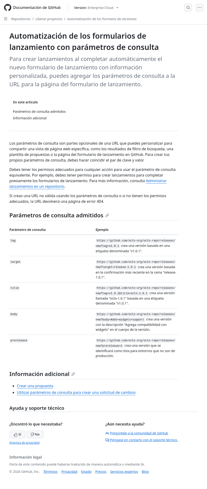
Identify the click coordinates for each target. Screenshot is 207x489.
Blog (145, 471)
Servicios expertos (124, 471)
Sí (17, 434)
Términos (50, 471)
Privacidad (69, 471)
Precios (100, 471)
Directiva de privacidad (24, 443)
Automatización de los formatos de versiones (102, 19)
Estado (86, 471)
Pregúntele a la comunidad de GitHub (136, 433)
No (35, 434)
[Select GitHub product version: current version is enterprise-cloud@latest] (96, 7)
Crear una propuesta (35, 385)
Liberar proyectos (48, 19)
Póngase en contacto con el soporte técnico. (141, 440)
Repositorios (20, 19)
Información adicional (42, 374)
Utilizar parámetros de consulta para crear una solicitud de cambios (76, 392)
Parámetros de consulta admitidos (59, 215)
